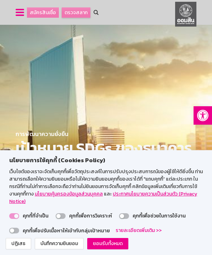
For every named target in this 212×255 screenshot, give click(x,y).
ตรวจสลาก (76, 12)
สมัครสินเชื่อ (43, 12)
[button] (203, 115)
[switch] (14, 216)
